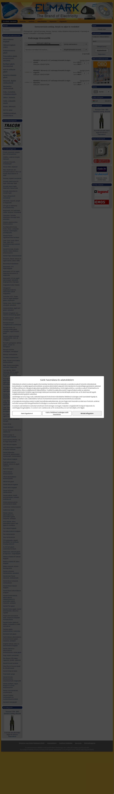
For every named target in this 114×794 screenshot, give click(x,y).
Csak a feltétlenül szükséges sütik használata (57, 413)
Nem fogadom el (27, 413)
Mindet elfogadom (87, 413)
